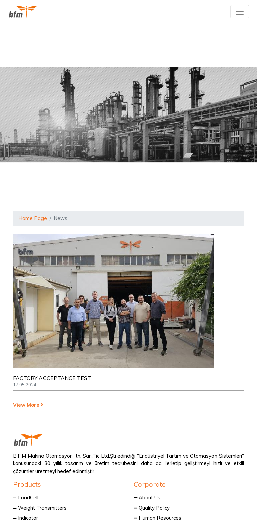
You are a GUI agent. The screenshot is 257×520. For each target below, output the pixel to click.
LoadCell (25, 497)
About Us (147, 497)
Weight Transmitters (40, 508)
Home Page (32, 218)
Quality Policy (152, 508)
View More (28, 405)
